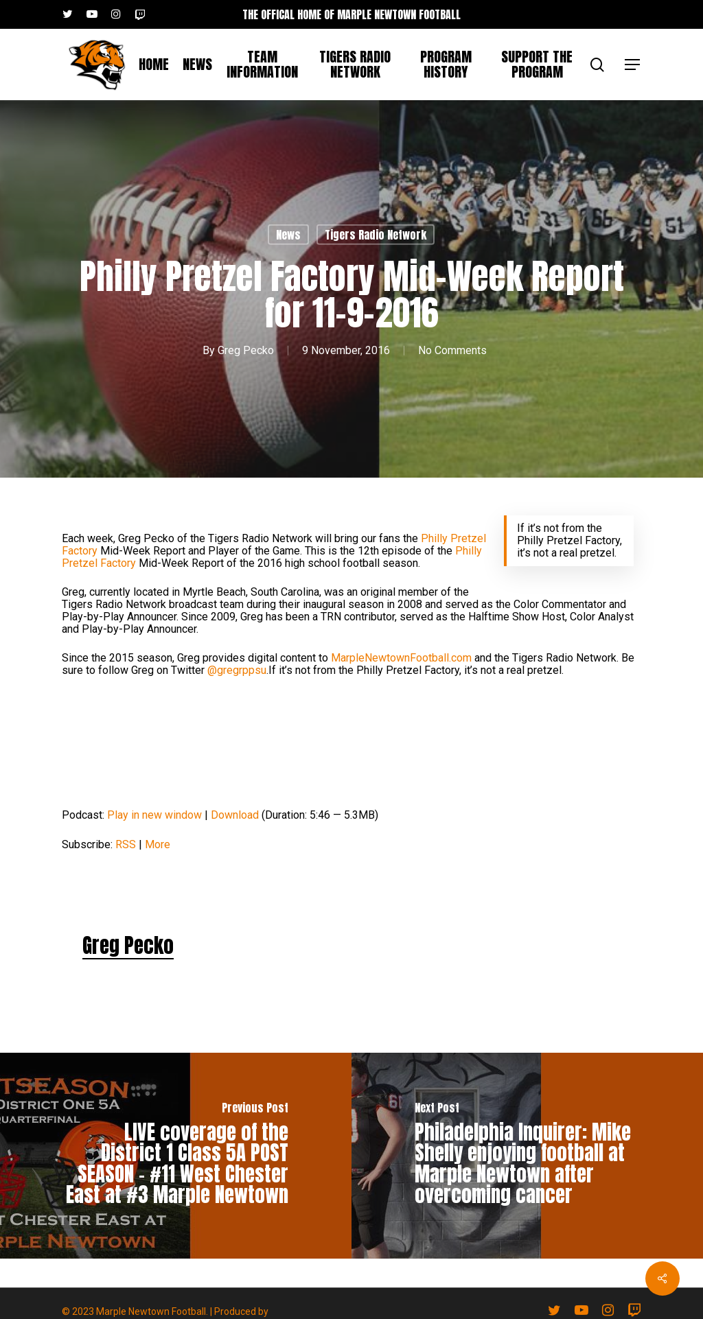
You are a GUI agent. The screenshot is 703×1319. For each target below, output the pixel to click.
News (288, 234)
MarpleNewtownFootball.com (401, 657)
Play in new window (154, 814)
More (157, 844)
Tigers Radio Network (375, 234)
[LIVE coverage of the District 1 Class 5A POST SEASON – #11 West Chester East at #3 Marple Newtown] (176, 1156)
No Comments (452, 350)
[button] (633, 65)
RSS (125, 844)
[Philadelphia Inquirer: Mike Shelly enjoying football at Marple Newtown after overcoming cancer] (527, 1156)
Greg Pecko (246, 350)
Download (235, 814)
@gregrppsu (236, 670)
